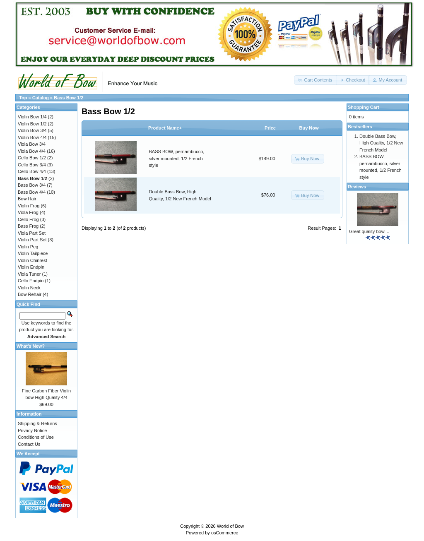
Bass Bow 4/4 (32, 192)
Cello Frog (28, 219)
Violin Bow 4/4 (32, 137)
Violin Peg (28, 246)
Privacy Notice (32, 430)
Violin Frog (28, 205)
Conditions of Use (36, 437)
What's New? (31, 346)
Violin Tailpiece (33, 253)
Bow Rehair (29, 294)
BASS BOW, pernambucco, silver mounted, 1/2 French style (177, 158)
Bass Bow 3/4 (32, 185)
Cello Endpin (30, 280)
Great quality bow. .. (369, 231)
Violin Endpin (31, 266)
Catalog (40, 97)
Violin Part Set (32, 239)
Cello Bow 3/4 (32, 164)
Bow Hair (27, 198)
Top (23, 97)
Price (270, 127)
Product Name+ (165, 127)
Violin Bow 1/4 (32, 116)
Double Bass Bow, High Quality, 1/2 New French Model (381, 143)
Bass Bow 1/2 (68, 97)
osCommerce (224, 532)
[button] (315, 80)
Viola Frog (28, 212)
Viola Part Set (32, 233)
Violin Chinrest (32, 260)
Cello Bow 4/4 (32, 171)
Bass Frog (28, 226)
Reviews (357, 186)
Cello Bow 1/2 (32, 157)
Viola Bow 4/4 (32, 151)
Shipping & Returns (37, 423)
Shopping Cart (363, 107)
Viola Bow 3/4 (32, 144)
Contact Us (29, 444)
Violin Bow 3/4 (32, 130)
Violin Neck (29, 287)
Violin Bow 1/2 (32, 123)
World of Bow (230, 526)
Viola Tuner (29, 274)
